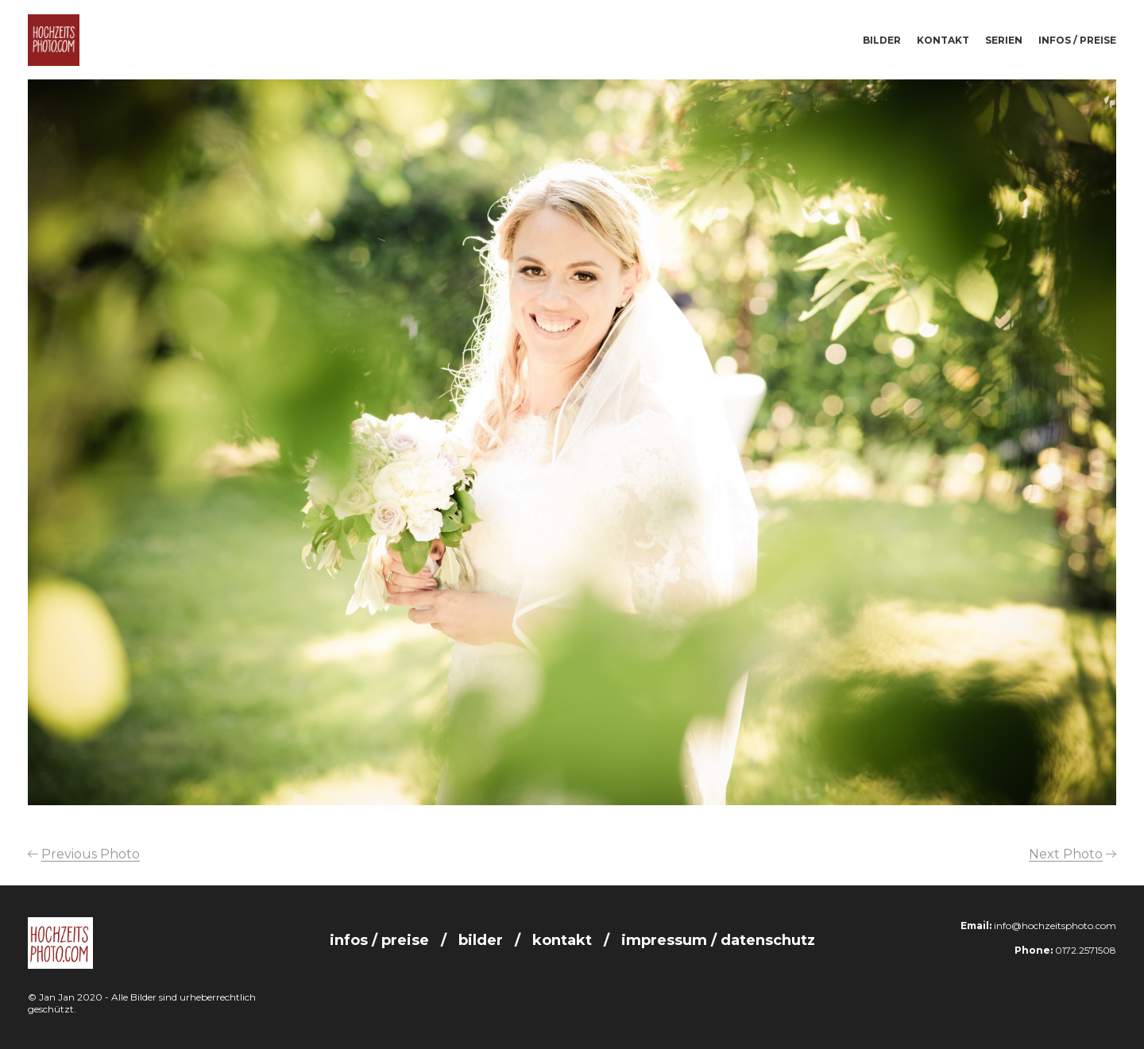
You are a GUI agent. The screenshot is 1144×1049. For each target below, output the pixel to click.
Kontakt (943, 40)
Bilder (882, 40)
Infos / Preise (1077, 40)
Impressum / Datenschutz (718, 940)
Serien (1003, 40)
